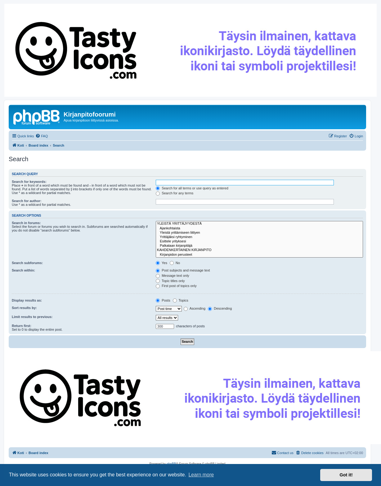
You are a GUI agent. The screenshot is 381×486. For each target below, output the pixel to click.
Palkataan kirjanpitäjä (259, 246)
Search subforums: (27, 263)
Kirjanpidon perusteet (259, 255)
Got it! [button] (346, 474)
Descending (220, 308)
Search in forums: (26, 223)
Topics (180, 300)
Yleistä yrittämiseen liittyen (259, 233)
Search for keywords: (29, 181)
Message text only (172, 275)
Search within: (23, 270)
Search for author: (26, 201)
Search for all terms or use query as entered (192, 188)
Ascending (194, 308)
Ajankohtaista (259, 228)
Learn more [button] (201, 474)
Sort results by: (24, 308)
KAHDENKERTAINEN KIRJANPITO (259, 250)
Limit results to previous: (32, 317)
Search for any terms (174, 193)
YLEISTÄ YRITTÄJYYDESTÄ (259, 224)
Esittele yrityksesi (259, 241)
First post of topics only (176, 286)
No (175, 263)
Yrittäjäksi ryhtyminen (259, 237)
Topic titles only (170, 281)
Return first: (21, 326)
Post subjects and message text (183, 270)
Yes (161, 263)
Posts (163, 300)
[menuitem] (41, 136)
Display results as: (27, 300)
